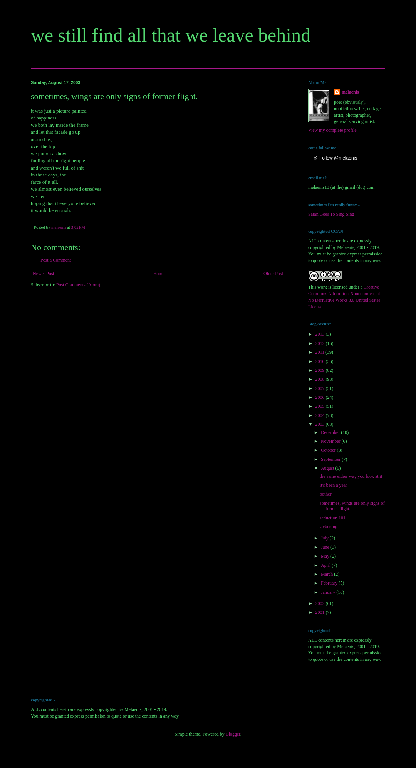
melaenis (350, 92)
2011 (320, 352)
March (327, 574)
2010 (320, 361)
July (325, 538)
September (331, 459)
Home (158, 273)
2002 (320, 603)
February (330, 583)
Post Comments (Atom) (78, 284)
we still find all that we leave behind (170, 35)
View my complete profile (332, 130)
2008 (320, 379)
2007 (320, 388)
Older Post (273, 273)
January (328, 592)
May (325, 556)
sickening (328, 526)
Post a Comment (55, 260)
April (326, 565)
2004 (320, 415)
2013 (320, 334)
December (331, 432)
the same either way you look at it (351, 476)
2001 (320, 612)
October (329, 450)
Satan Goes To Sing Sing (331, 214)
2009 (320, 370)
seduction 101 (333, 518)
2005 (320, 406)
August (328, 468)
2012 (320, 343)
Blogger (233, 734)
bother (326, 494)
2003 (320, 424)
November (331, 441)
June (325, 547)
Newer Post (43, 273)
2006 (320, 397)
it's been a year (333, 485)
